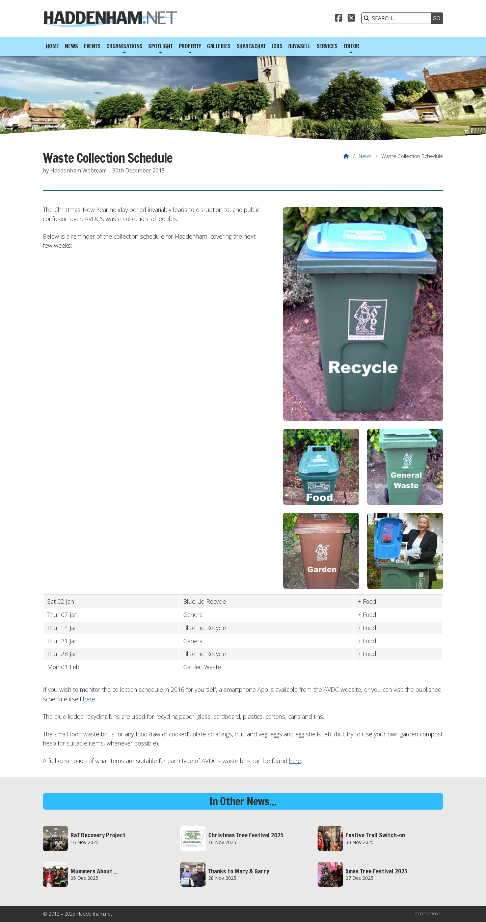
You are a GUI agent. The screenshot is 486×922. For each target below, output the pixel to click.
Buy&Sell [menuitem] (299, 46)
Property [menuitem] (190, 46)
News (365, 156)
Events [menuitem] (92, 46)
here (89, 699)
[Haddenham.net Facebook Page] (338, 19)
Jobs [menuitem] (277, 46)
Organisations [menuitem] (124, 46)
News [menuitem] (71, 46)
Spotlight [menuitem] (160, 46)
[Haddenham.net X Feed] (351, 19)
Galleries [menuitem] (219, 46)
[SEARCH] (398, 18)
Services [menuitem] (327, 46)
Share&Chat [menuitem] (251, 46)
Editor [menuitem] (351, 46)
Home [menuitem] (52, 46)
